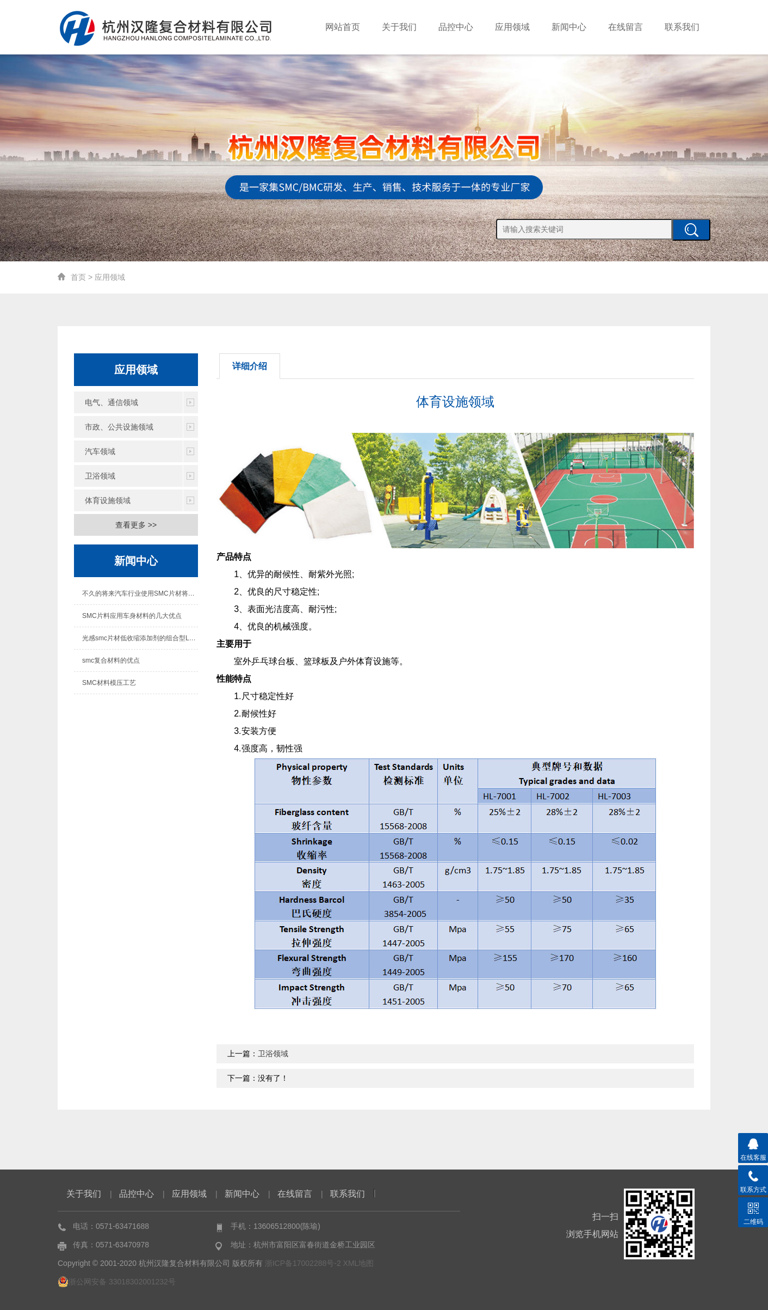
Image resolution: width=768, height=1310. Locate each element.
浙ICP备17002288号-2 (303, 1263)
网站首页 (342, 27)
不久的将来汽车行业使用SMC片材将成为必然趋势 (140, 593)
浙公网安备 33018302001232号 (117, 1281)
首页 (78, 277)
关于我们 (399, 27)
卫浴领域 (100, 476)
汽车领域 (100, 451)
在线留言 (625, 27)
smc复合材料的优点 (111, 660)
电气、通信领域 (111, 402)
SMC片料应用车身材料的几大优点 (132, 616)
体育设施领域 (108, 500)
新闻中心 (569, 27)
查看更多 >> (136, 525)
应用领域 (512, 27)
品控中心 (455, 27)
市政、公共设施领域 (119, 427)
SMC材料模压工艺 (109, 683)
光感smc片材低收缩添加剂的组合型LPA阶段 (140, 638)
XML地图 (358, 1263)
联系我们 (682, 27)
